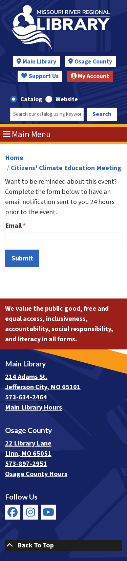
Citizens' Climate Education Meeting (66, 168)
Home (14, 158)
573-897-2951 (26, 464)
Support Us (40, 76)
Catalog (31, 99)
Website (67, 99)
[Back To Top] (63, 545)
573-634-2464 (26, 397)
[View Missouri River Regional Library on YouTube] (48, 512)
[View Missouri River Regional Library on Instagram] (30, 512)
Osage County (93, 61)
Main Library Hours (33, 407)
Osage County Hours (36, 474)
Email (13, 226)
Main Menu (27, 134)
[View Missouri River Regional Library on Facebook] (12, 512)
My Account (90, 76)
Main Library (39, 61)
